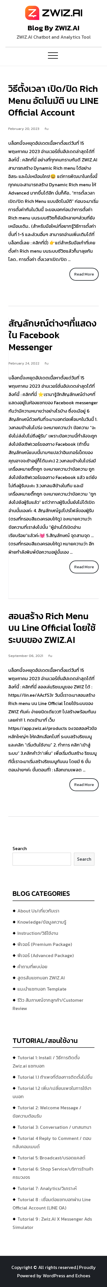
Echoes (82, 1275)
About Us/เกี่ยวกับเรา (38, 910)
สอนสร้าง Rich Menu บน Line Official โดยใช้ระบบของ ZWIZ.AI (52, 628)
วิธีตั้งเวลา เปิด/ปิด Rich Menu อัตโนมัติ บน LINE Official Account (53, 100)
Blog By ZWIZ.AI (53, 27)
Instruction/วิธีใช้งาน (37, 933)
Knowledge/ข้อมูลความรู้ (41, 921)
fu (47, 128)
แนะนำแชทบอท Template (41, 988)
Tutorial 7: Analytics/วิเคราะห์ (47, 1188)
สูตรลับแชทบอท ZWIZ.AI (41, 977)
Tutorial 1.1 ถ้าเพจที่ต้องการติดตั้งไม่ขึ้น (54, 1077)
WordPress (54, 1275)
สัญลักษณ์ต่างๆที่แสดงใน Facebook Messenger (52, 335)
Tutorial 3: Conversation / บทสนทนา (54, 1127)
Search (20, 848)
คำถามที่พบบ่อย (32, 966)
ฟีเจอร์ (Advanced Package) (45, 955)
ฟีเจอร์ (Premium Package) (44, 944)
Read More (84, 274)
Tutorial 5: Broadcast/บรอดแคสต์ (51, 1157)
